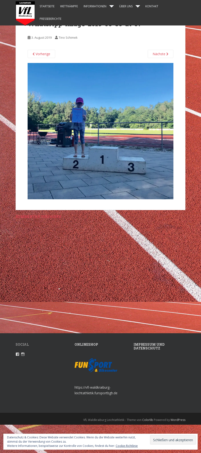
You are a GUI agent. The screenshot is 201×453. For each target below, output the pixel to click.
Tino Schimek (68, 37)
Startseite (47, 6)
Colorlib (147, 420)
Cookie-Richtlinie (127, 446)
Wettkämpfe (69, 6)
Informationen (95, 6)
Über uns (126, 6)
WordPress (178, 420)
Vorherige (41, 54)
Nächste (160, 54)
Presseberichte (50, 19)
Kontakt (151, 6)
